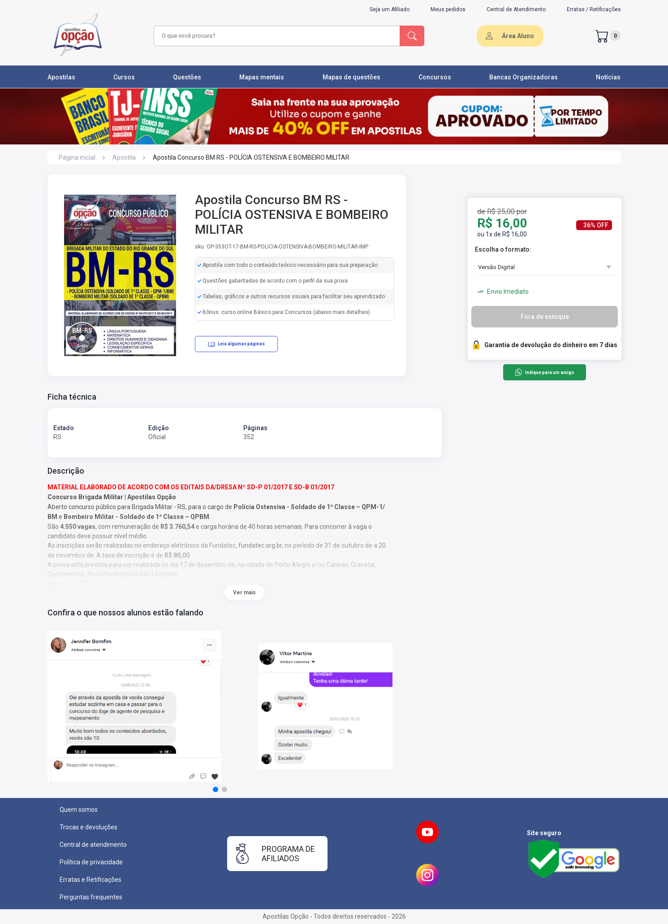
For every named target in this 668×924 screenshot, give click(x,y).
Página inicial (77, 157)
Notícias (608, 77)
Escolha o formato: (503, 249)
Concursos (434, 77)
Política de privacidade (91, 862)
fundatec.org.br (260, 545)
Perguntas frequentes (91, 897)
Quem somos (79, 809)
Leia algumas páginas (236, 344)
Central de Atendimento (516, 9)
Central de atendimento (93, 844)
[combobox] (275, 36)
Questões (187, 77)
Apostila (124, 157)
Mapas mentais (261, 77)
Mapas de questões (351, 77)
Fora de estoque (545, 316)
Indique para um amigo (544, 372)
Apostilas (61, 77)
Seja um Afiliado (389, 9)
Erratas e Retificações (90, 879)
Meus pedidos (448, 9)
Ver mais (244, 592)
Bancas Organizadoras (523, 77)
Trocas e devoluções (88, 827)
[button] (215, 789)
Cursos (124, 77)
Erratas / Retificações (594, 9)
